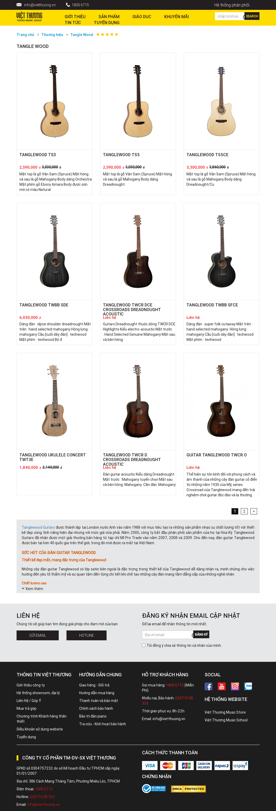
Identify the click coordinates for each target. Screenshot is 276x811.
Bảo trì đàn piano (93, 716)
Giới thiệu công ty (31, 685)
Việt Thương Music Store (225, 712)
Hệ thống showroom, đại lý (38, 693)
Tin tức (73, 22)
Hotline (86, 635)
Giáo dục (141, 16)
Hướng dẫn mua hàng (96, 693)
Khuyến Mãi (176, 16)
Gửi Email (37, 635)
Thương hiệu (52, 34)
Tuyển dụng (26, 737)
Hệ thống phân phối (231, 5)
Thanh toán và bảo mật (98, 700)
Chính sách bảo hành (96, 708)
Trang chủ (25, 34)
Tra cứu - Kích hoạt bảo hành (102, 724)
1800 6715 (80, 5)
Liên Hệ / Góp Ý (29, 700)
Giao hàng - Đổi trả (94, 685)
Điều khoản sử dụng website (40, 729)
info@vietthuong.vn (40, 5)
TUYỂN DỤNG (107, 22)
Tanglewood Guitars (38, 527)
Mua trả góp (26, 708)
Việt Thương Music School (226, 720)
